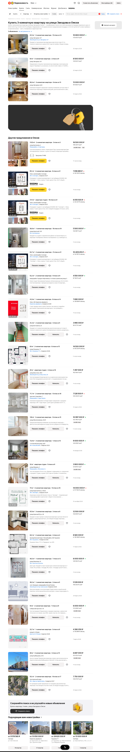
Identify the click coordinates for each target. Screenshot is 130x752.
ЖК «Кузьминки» (35, 233)
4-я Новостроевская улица (58, 278)
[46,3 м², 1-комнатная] (19, 568)
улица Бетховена (35, 325)
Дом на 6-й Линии (35, 634)
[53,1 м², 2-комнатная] (19, 685)
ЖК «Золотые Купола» (36, 563)
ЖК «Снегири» (34, 175)
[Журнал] (53, 8)
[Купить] (21, 8)
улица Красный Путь (36, 490)
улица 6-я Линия (34, 632)
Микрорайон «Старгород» (37, 147)
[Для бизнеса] (62, 8)
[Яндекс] (9, 3)
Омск (31, 174)
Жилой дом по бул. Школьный (38, 587)
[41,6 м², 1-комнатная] (19, 309)
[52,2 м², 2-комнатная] (19, 285)
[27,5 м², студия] (19, 212)
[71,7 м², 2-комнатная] (19, 403)
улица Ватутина (34, 373)
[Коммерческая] (37, 8)
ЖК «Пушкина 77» (35, 351)
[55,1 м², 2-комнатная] (19, 183)
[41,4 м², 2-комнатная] (19, 333)
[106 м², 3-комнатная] (19, 427)
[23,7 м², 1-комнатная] (19, 639)
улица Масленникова (36, 420)
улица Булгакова (35, 145)
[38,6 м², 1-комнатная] (19, 238)
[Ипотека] (46, 8)
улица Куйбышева (35, 656)
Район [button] (103, 14)
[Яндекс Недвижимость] (19, 3)
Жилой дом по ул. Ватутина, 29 (39, 374)
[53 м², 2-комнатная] (19, 616)
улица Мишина (34, 467)
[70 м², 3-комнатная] (19, 498)
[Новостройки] (13, 8)
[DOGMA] (71, 8)
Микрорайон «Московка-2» (38, 469)
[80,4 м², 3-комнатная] (19, 92)
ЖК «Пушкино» (34, 539)
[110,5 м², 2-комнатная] (19, 154)
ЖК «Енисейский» (35, 445)
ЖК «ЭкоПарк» (34, 492)
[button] (78, 3)
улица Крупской (34, 231)
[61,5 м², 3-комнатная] (19, 45)
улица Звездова (34, 38)
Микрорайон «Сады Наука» (38, 398)
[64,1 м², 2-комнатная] (19, 545)
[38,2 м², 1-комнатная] (19, 592)
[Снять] (28, 8)
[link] (118, 3)
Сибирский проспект (36, 608)
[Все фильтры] (10, 14)
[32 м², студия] (19, 474)
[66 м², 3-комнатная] (19, 663)
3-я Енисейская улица (36, 443)
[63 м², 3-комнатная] (19, 69)
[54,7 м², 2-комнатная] (19, 262)
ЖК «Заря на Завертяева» (37, 681)
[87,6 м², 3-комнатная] (19, 521)
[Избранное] (74, 3)
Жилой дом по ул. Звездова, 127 (39, 39)
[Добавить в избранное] (49, 48)
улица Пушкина (34, 349)
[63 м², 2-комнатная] (19, 356)
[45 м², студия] (19, 380)
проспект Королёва (35, 396)
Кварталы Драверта (36, 304)
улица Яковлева (34, 561)
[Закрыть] (121, 14)
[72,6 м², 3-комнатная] (19, 451)
